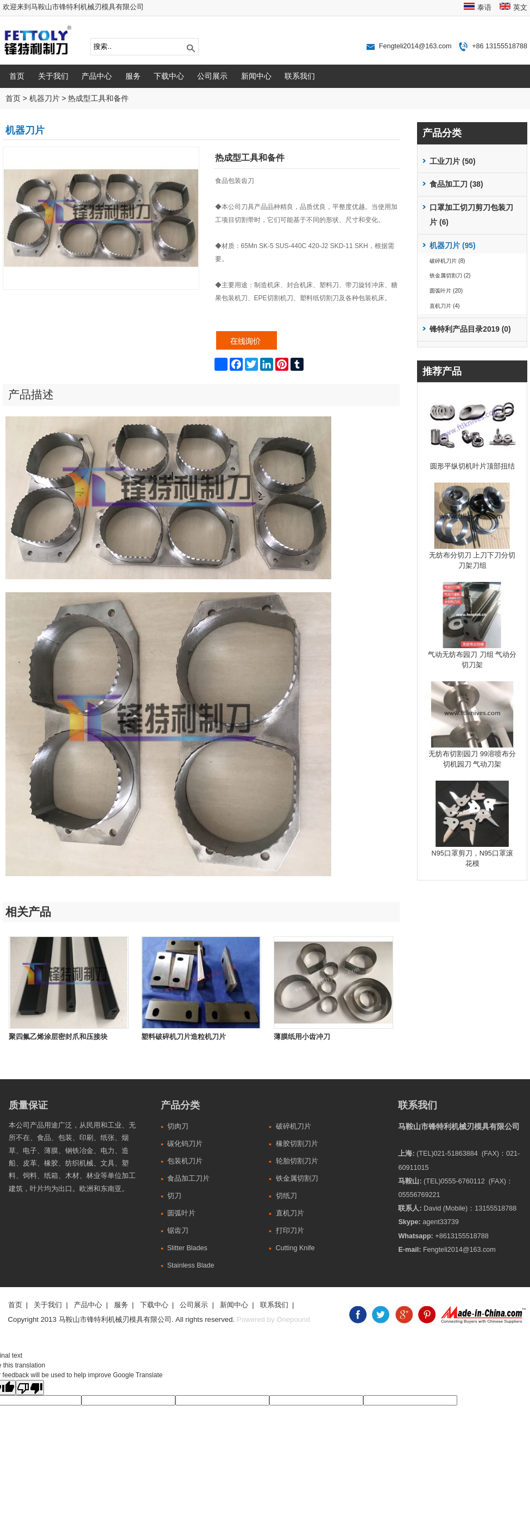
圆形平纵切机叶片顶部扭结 (472, 466)
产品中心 (96, 76)
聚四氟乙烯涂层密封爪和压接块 (58, 1037)
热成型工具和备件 (98, 98)
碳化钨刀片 (185, 1144)
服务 (133, 76)
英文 (520, 7)
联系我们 (300, 76)
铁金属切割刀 (297, 1178)
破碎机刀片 (293, 1126)
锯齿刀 (177, 1230)
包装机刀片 (185, 1161)
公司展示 (212, 76)
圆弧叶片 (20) (446, 291)
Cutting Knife (295, 1248)
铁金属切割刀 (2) (450, 275)
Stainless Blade (190, 1265)
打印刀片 (290, 1230)
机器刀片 (44, 98)
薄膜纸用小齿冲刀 (302, 1037)
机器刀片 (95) (452, 246)
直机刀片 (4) (444, 306)
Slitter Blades (187, 1248)
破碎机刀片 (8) (447, 261)
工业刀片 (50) (452, 161)
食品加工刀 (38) (456, 184)
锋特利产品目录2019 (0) (470, 329)
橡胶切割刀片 (297, 1144)
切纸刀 (286, 1196)
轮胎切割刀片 (297, 1161)
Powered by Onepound (273, 1319)
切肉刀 (177, 1126)
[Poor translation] (30, 1387)
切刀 (174, 1196)
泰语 (484, 7)
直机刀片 (290, 1213)
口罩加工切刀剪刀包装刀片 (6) (471, 215)
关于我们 (53, 76)
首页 (16, 76)
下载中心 (169, 76)
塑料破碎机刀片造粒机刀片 (183, 1037)
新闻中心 (256, 76)
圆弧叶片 (181, 1213)
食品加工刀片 (188, 1178)
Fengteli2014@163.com (415, 46)
